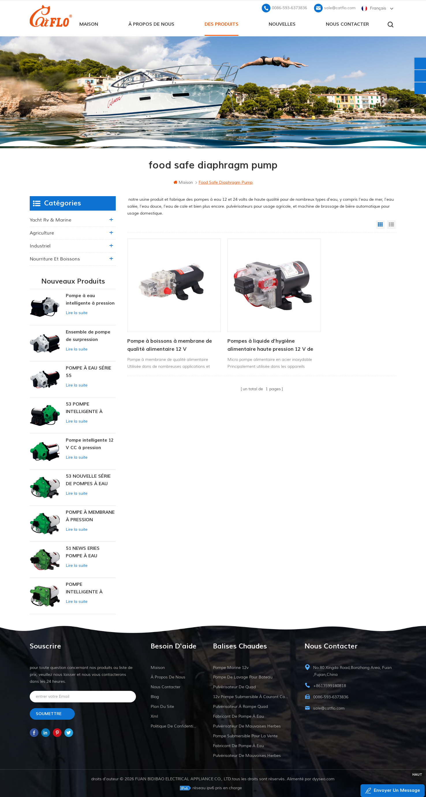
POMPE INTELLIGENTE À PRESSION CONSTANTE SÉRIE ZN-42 (87, 588)
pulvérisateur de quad (234, 686)
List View (391, 224)
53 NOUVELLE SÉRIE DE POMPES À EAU (88, 479)
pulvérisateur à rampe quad (240, 706)
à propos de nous (151, 23)
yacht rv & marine (50, 220)
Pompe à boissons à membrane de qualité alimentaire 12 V (165, 334)
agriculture (42, 233)
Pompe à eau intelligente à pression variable (90, 299)
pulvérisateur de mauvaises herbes (247, 725)
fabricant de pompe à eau (238, 715)
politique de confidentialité (174, 725)
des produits (221, 23)
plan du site (162, 706)
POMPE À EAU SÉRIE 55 (88, 371)
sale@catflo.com (340, 7)
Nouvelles (282, 23)
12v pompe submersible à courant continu (251, 696)
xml (154, 715)
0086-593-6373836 (289, 7)
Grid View (380, 224)
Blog (155, 696)
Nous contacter (347, 23)
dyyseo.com (324, 778)
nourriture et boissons (55, 259)
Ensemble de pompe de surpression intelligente (88, 336)
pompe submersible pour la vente (245, 735)
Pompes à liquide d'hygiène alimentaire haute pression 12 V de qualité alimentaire (256, 335)
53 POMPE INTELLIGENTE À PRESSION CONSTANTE (84, 408)
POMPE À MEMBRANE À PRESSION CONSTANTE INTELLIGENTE (90, 516)
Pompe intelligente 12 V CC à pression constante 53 (89, 444)
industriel (40, 246)
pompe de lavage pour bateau (242, 676)
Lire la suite (76, 312)
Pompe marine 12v (230, 667)
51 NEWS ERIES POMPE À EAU (83, 551)
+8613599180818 (329, 685)
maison (88, 23)
